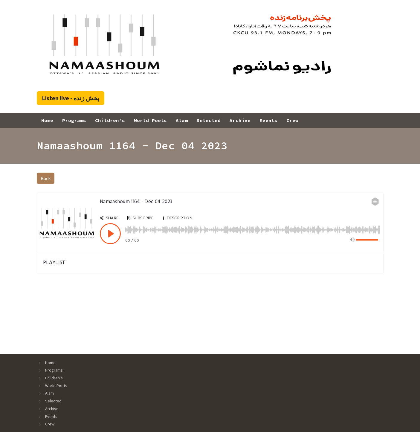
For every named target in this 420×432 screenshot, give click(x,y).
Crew (292, 120)
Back (46, 178)
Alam (182, 120)
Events (268, 120)
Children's (110, 120)
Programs (74, 120)
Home (47, 120)
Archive (240, 120)
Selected (209, 120)
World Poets (150, 120)
